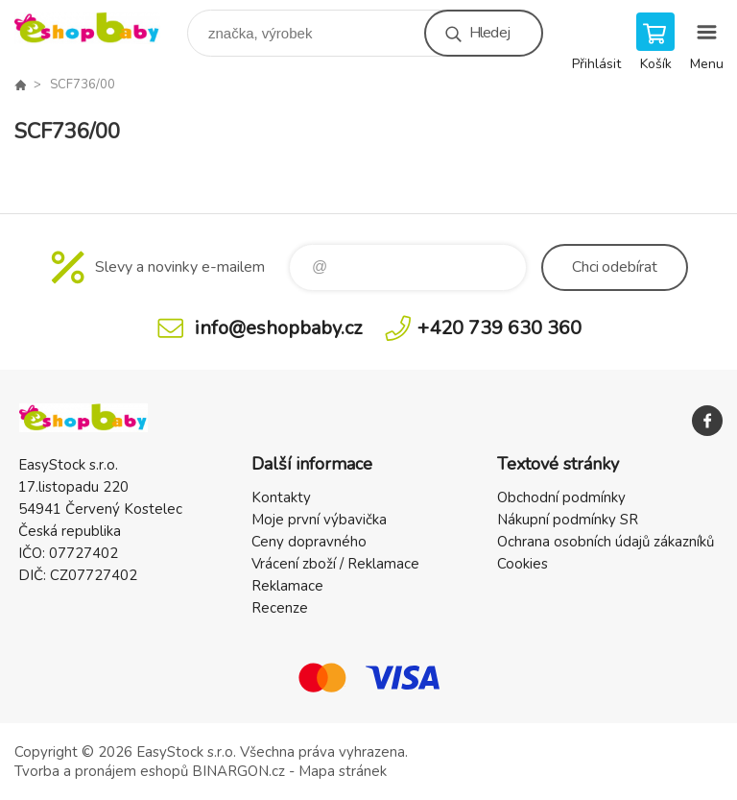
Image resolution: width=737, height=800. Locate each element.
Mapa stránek (342, 771)
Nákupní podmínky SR (567, 519)
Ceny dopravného (309, 541)
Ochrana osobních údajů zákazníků (605, 541)
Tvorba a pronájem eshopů (101, 771)
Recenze (279, 608)
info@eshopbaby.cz (278, 328)
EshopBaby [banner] (99, 28)
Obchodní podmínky (561, 497)
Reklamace (287, 585)
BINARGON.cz (238, 771)
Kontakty (281, 497)
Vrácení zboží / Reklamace (335, 563)
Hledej (489, 32)
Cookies (522, 563)
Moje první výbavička (319, 519)
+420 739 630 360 (499, 328)
